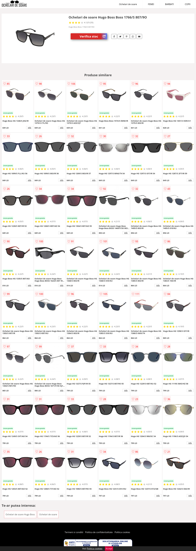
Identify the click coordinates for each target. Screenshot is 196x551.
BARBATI (169, 4)
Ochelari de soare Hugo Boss (20, 514)
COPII (187, 4)
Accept (109, 548)
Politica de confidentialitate (99, 532)
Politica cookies (122, 532)
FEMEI (151, 4)
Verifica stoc (93, 36)
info (29, 127)
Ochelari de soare (128, 4)
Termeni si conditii (74, 532)
